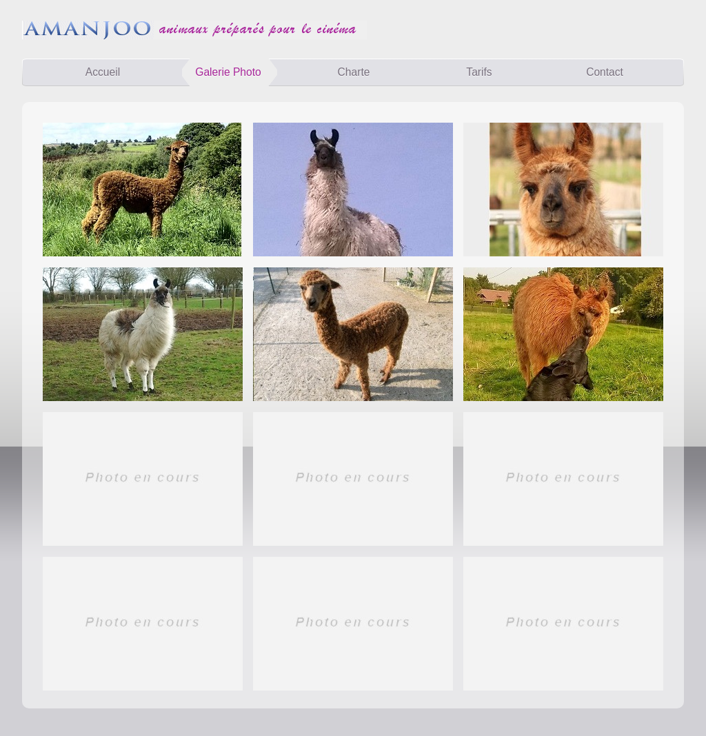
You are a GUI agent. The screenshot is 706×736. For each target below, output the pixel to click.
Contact (604, 72)
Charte (354, 72)
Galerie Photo (228, 72)
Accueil (102, 72)
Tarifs (479, 72)
